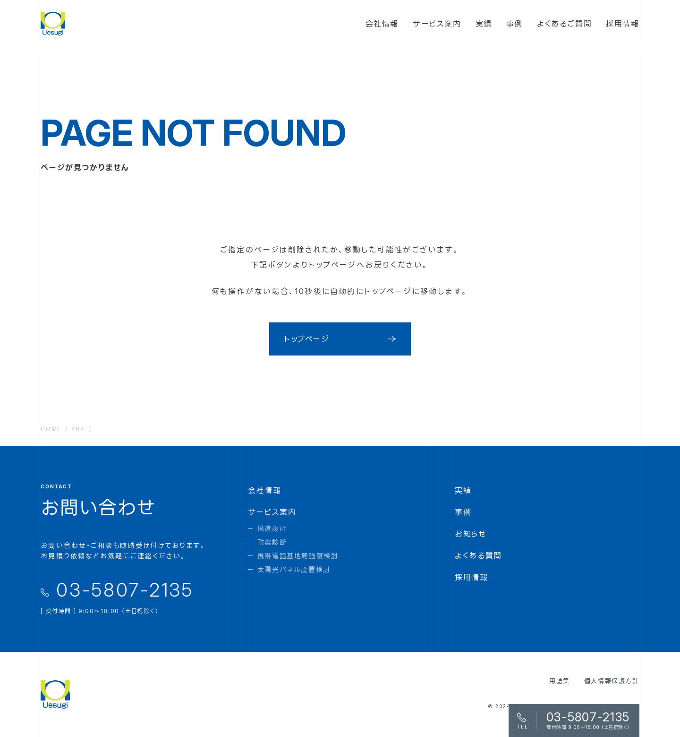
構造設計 (272, 528)
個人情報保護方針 (611, 681)
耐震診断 (272, 542)
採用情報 (471, 577)
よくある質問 (478, 555)
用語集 (559, 681)
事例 (463, 512)
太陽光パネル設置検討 (294, 569)
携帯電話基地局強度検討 (298, 556)
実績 (463, 490)
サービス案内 (272, 512)
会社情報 (264, 490)
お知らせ (470, 533)
